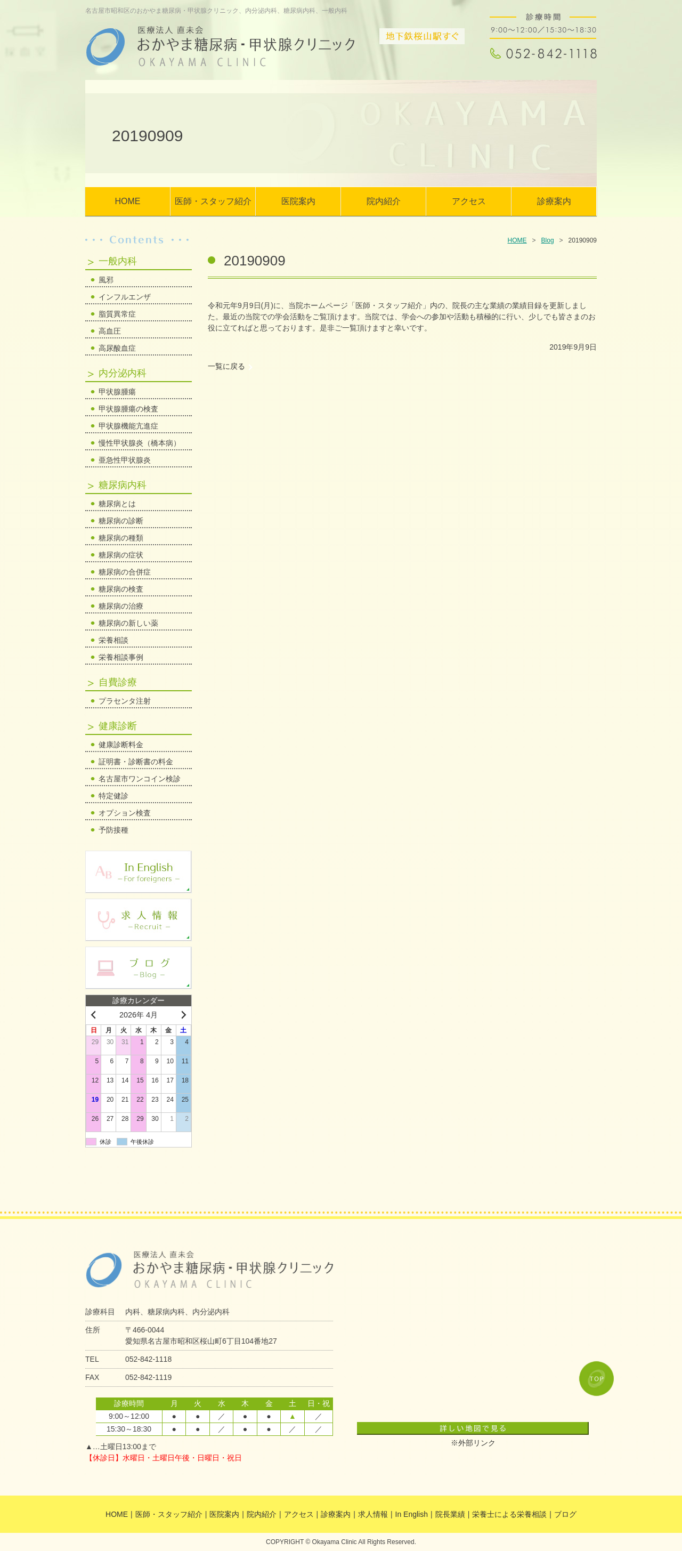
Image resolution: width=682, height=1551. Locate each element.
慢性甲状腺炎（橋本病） (140, 443)
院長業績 (450, 1514)
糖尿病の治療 (121, 606)
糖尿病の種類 (121, 538)
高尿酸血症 (117, 348)
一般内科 (118, 261)
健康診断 (118, 726)
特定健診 (113, 795)
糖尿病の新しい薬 (128, 623)
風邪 (106, 280)
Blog (547, 240)
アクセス (469, 201)
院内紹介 (384, 201)
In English (411, 1514)
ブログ (565, 1514)
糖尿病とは (117, 503)
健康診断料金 (121, 744)
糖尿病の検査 (121, 589)
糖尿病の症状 (121, 555)
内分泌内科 (123, 373)
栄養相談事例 (121, 657)
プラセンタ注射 (125, 701)
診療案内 (554, 201)
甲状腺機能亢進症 (128, 426)
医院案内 (298, 201)
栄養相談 (113, 640)
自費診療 (118, 682)
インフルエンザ (125, 297)
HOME (128, 201)
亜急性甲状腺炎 (125, 460)
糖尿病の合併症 (125, 572)
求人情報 (373, 1514)
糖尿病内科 (123, 485)
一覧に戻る (226, 366)
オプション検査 (125, 813)
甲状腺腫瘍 (117, 391)
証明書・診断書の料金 (136, 761)
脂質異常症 (117, 314)
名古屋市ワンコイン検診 (140, 778)
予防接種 (113, 830)
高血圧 (110, 331)
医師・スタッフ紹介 (213, 201)
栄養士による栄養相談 (509, 1514)
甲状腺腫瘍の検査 (128, 409)
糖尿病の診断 (121, 520)
